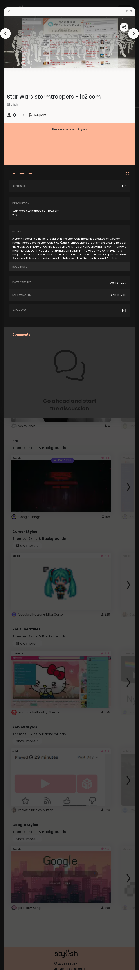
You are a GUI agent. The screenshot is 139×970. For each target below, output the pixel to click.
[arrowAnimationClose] (5, 33)
